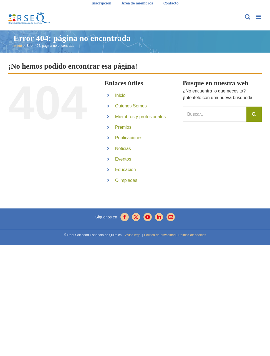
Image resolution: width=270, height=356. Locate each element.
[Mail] (170, 217)
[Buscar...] (214, 114)
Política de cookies (191, 235)
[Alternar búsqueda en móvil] (247, 17)
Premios (123, 127)
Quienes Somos (131, 106)
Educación (125, 169)
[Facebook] (124, 217)
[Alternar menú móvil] (259, 17)
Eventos (123, 159)
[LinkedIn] (159, 217)
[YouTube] (147, 217)
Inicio (120, 95)
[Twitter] (136, 217)
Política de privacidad (159, 235)
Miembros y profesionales (140, 116)
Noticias (123, 148)
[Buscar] (254, 114)
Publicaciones (129, 137)
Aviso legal (133, 235)
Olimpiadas (126, 180)
